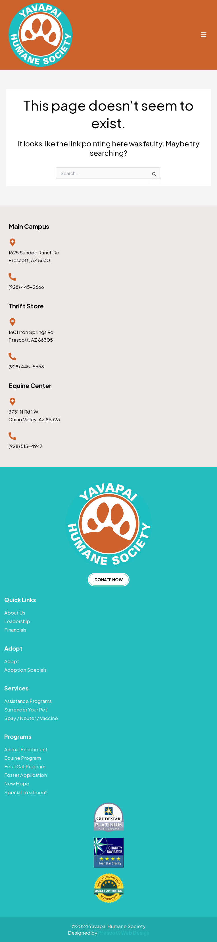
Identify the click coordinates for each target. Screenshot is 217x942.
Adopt (11, 661)
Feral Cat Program (24, 766)
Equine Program (22, 758)
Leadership (17, 621)
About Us (14, 612)
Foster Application (25, 775)
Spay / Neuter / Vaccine (31, 718)
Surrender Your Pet (25, 709)
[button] (203, 34)
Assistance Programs (28, 701)
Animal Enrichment (25, 749)
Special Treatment (25, 792)
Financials (15, 629)
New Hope (16, 783)
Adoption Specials (25, 670)
